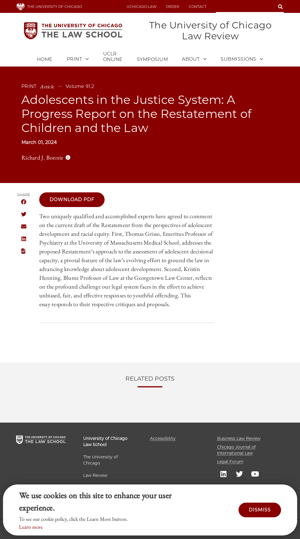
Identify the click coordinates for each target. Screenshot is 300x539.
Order (172, 6)
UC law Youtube (255, 473)
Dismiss (260, 510)
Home (45, 59)
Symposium (152, 59)
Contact (198, 6)
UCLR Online (113, 56)
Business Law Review (238, 438)
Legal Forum (230, 461)
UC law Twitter (239, 473)
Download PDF (72, 199)
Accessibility (162, 438)
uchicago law (141, 6)
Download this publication (23, 251)
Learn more (31, 526)
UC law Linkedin (223, 473)
